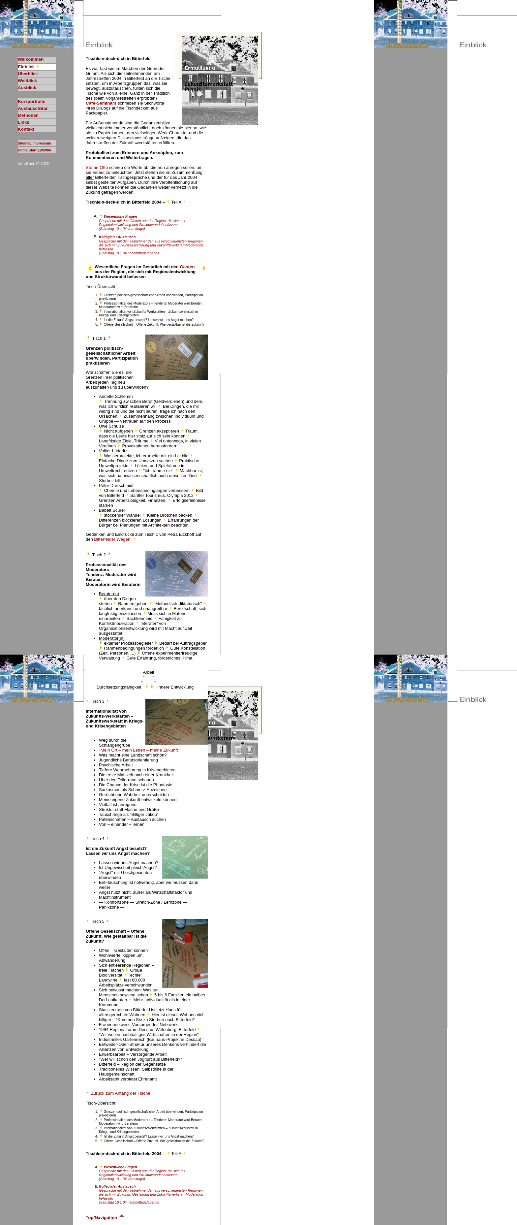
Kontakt (26, 129)
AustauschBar (32, 108)
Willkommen (31, 59)
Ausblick (27, 87)
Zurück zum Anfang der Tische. (118, 1093)
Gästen (187, 266)
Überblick (28, 73)
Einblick (29, 66)
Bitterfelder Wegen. (115, 539)
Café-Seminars (101, 103)
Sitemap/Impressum (34, 143)
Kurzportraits (32, 101)
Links (23, 122)
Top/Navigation (105, 1217)
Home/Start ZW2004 (34, 150)
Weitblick (27, 80)
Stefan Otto (97, 167)
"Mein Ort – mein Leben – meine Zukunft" (139, 750)
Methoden (28, 115)
